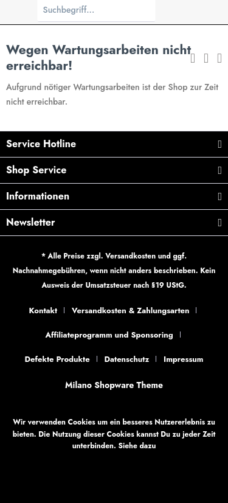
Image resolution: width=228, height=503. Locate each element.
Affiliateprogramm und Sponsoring (109, 335)
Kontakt (43, 310)
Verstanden (114, 484)
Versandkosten (130, 256)
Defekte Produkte (57, 359)
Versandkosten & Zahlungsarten (130, 310)
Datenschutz (126, 359)
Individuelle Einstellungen (162, 459)
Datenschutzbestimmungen (67, 459)
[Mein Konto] (206, 60)
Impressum (183, 359)
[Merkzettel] (192, 60)
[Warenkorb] (219, 60)
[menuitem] (192, 59)
